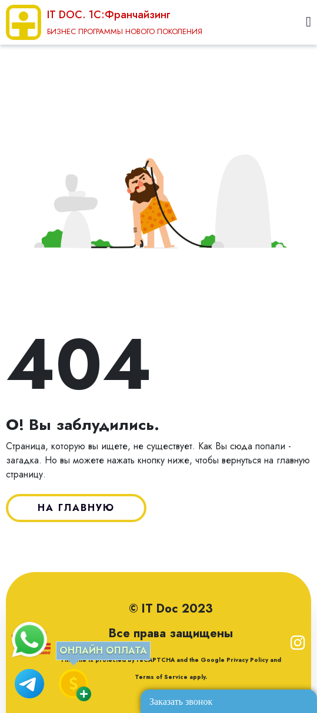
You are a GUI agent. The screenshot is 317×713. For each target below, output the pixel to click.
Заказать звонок (180, 702)
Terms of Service (161, 676)
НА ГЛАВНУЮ (76, 507)
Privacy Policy (246, 659)
